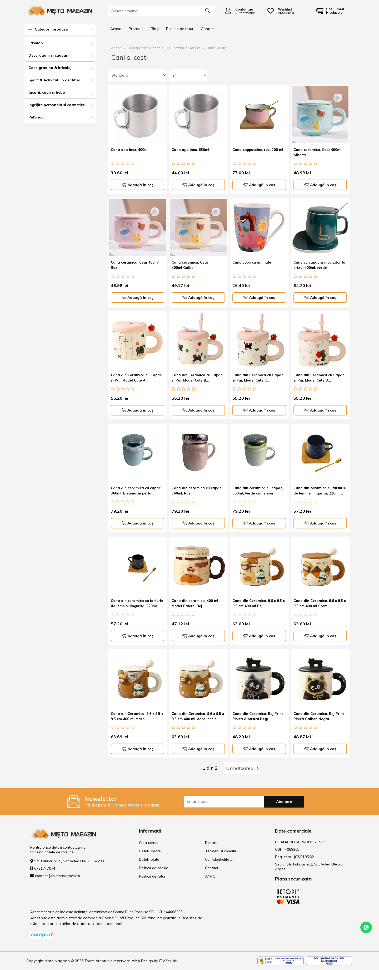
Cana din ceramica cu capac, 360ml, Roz (197, 490)
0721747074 (44, 868)
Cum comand (150, 842)
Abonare (284, 801)
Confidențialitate (219, 859)
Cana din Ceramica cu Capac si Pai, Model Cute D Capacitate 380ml (318, 378)
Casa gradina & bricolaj (50, 67)
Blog (155, 28)
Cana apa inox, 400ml (129, 149)
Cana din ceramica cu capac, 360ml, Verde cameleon (257, 490)
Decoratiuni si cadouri (48, 55)
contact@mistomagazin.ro (57, 875)
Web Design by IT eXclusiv (154, 960)
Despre (211, 842)
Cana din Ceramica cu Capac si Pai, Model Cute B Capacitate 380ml (197, 378)
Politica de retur (179, 28)
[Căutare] (208, 10)
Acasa (115, 28)
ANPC (210, 876)
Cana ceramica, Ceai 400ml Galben (190, 265)
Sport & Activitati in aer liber (54, 80)
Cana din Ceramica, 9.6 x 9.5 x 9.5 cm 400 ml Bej (258, 603)
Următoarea (242, 768)
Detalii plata (149, 859)
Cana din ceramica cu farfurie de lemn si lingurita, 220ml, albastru (319, 491)
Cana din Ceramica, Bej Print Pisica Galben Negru (318, 716)
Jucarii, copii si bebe (46, 92)
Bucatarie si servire (185, 48)
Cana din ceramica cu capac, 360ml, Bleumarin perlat (136, 490)
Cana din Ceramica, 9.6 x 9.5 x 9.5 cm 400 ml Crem (319, 603)
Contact (208, 28)
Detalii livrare (150, 851)
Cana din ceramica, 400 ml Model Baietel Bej (195, 603)
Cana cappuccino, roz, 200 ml (257, 149)
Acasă (116, 48)
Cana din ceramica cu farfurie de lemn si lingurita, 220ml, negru (137, 604)
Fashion (35, 43)
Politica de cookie (153, 867)
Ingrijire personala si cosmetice (56, 104)
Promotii (136, 28)
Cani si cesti (215, 48)
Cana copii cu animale (251, 262)
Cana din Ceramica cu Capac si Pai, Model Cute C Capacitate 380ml (257, 378)
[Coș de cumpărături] (330, 11)
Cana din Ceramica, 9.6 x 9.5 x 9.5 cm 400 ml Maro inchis (198, 716)
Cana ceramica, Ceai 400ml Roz (135, 265)
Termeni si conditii (220, 851)
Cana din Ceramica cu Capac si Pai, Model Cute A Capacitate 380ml (136, 378)
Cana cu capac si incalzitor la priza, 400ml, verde (319, 265)
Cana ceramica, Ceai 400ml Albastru (317, 152)
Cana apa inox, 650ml (190, 149)
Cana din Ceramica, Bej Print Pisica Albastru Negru (257, 716)
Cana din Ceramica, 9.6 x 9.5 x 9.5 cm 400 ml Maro (137, 716)
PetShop (36, 117)
